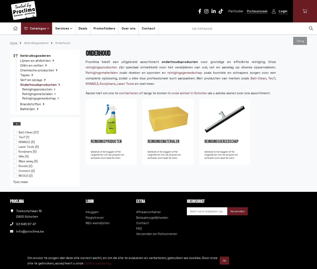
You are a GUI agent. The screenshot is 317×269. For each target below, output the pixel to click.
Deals (82, 28)
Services (63, 28)
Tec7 (271, 78)
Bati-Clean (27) (29, 132)
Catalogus (36, 28)
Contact (148, 28)
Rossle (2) (25, 166)
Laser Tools (125, 84)
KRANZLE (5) (27, 142)
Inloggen (92, 212)
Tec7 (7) (24, 137)
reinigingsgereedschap (184, 73)
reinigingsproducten (101, 67)
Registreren (95, 217)
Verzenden (237, 211)
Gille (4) (24, 156)
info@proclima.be (30, 231)
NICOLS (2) (26, 175)
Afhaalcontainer (148, 212)
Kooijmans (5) (28, 151)
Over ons (129, 28)
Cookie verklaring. (97, 263)
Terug (300, 41)
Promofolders (104, 28)
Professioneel (257, 11)
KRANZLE (92, 84)
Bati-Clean (258, 78)
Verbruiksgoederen (36, 43)
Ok (224, 260)
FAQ (139, 228)
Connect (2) (27, 171)
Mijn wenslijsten (98, 223)
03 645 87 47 (26, 224)
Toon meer (20, 182)
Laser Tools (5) (29, 147)
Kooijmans (108, 84)
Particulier (235, 11)
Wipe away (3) (28, 161)
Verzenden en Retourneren (156, 234)
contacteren (128, 93)
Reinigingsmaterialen (102, 73)
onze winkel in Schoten (189, 93)
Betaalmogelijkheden (152, 217)
